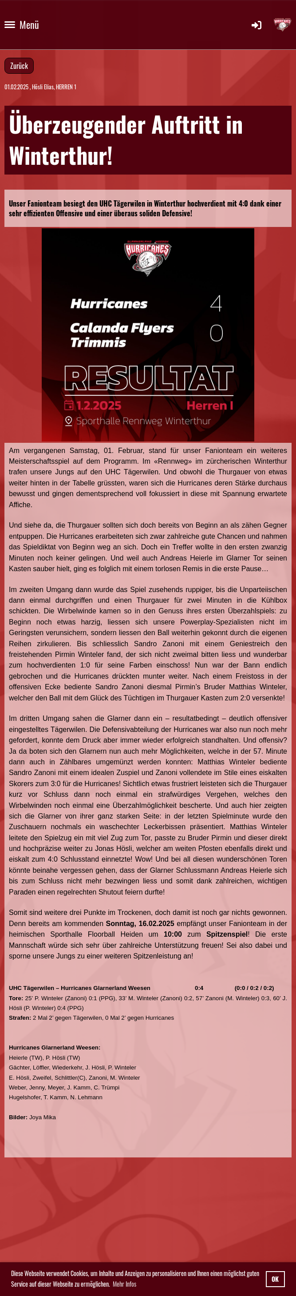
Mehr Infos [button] (124, 1283)
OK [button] (275, 1279)
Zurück (19, 65)
